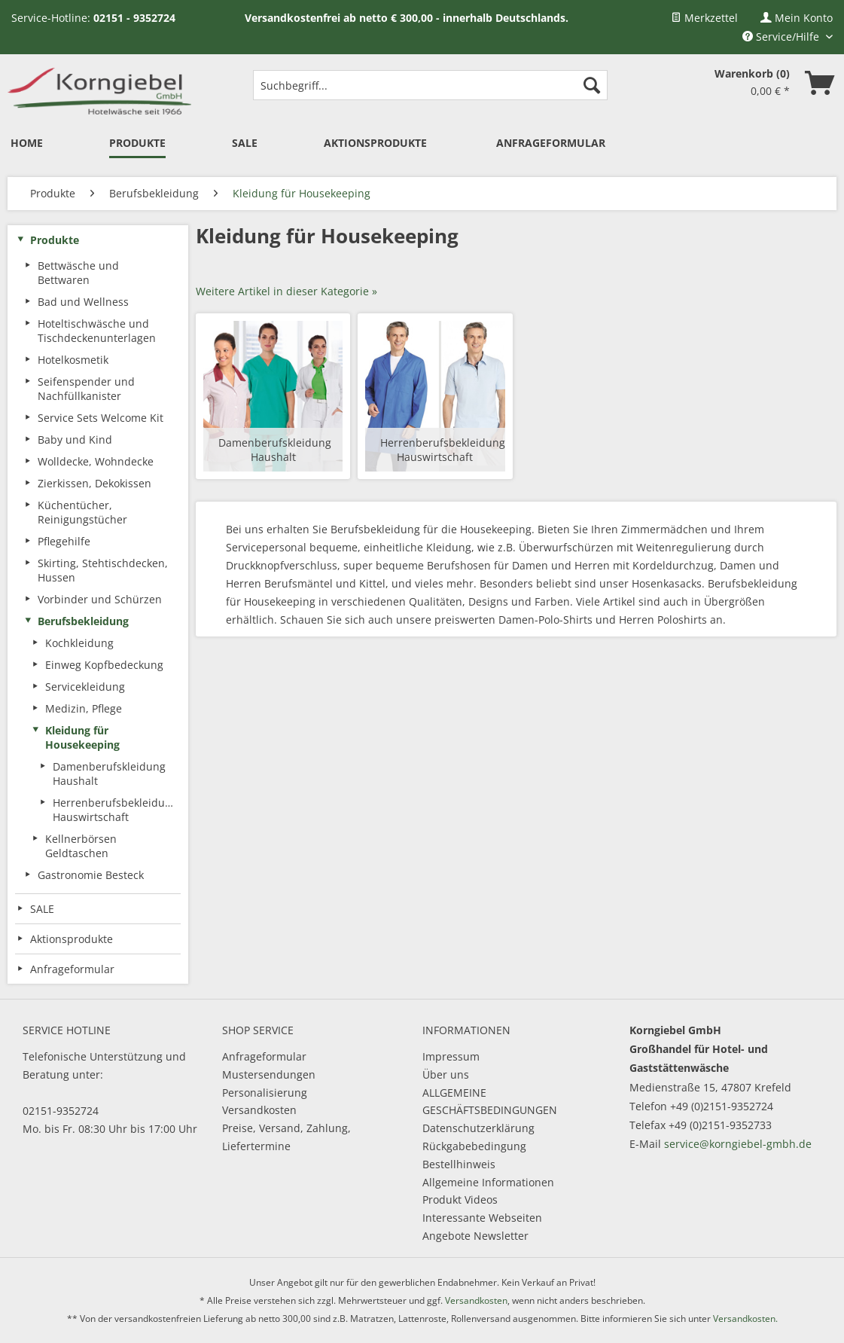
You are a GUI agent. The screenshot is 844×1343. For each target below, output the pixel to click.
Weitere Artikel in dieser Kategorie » (286, 291)
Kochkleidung (79, 643)
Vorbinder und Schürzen (100, 599)
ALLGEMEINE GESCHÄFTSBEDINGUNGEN (489, 1101)
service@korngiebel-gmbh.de (738, 1144)
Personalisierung (264, 1092)
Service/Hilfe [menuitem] (782, 36)
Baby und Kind (75, 439)
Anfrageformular (264, 1056)
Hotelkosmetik (73, 360)
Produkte (54, 240)
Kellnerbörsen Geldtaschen (81, 846)
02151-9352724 (61, 1110)
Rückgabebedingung (474, 1146)
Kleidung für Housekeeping (82, 737)
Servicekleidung (85, 686)
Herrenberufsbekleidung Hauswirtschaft (115, 809)
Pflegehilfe (64, 541)
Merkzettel (704, 18)
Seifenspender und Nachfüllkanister (86, 388)
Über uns (445, 1074)
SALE (42, 909)
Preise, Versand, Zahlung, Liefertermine (286, 1137)
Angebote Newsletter (475, 1236)
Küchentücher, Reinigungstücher (82, 512)
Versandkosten (259, 1110)
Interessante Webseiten (482, 1217)
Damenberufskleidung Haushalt (109, 773)
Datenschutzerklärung (478, 1128)
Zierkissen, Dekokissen (94, 483)
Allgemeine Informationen (488, 1182)
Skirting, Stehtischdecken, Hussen (103, 570)
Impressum (451, 1056)
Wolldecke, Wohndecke (96, 461)
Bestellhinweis (458, 1164)
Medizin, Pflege (83, 708)
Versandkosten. (745, 1318)
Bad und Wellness (83, 302)
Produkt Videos (460, 1199)
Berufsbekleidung (83, 621)
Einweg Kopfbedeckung (104, 665)
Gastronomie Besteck (91, 875)
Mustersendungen (268, 1074)
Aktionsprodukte (71, 939)
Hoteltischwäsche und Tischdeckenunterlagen (97, 330)
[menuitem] (704, 17)
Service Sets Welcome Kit (100, 418)
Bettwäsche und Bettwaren (78, 272)
